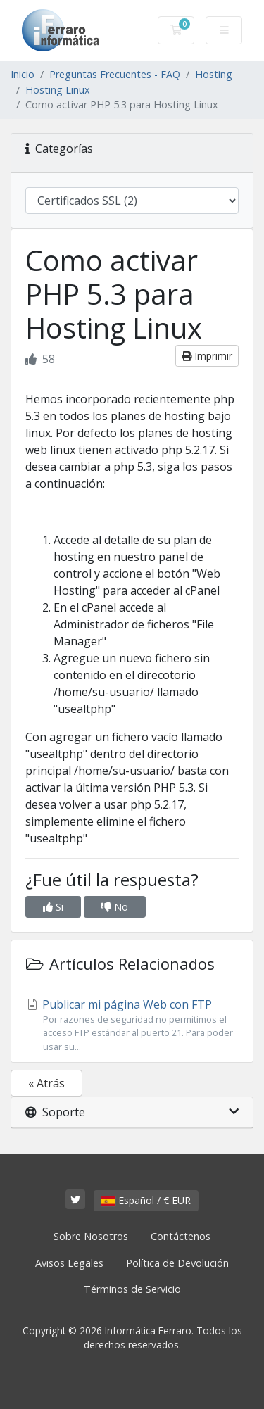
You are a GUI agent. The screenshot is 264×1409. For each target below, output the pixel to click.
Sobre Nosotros (91, 1236)
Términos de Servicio (132, 1289)
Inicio (22, 74)
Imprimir (207, 355)
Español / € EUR (146, 1200)
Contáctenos (180, 1236)
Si (53, 907)
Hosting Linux (57, 89)
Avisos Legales (69, 1263)
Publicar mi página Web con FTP (132, 1025)
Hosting (213, 74)
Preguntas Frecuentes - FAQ (114, 74)
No (114, 907)
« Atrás (46, 1083)
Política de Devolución (177, 1263)
